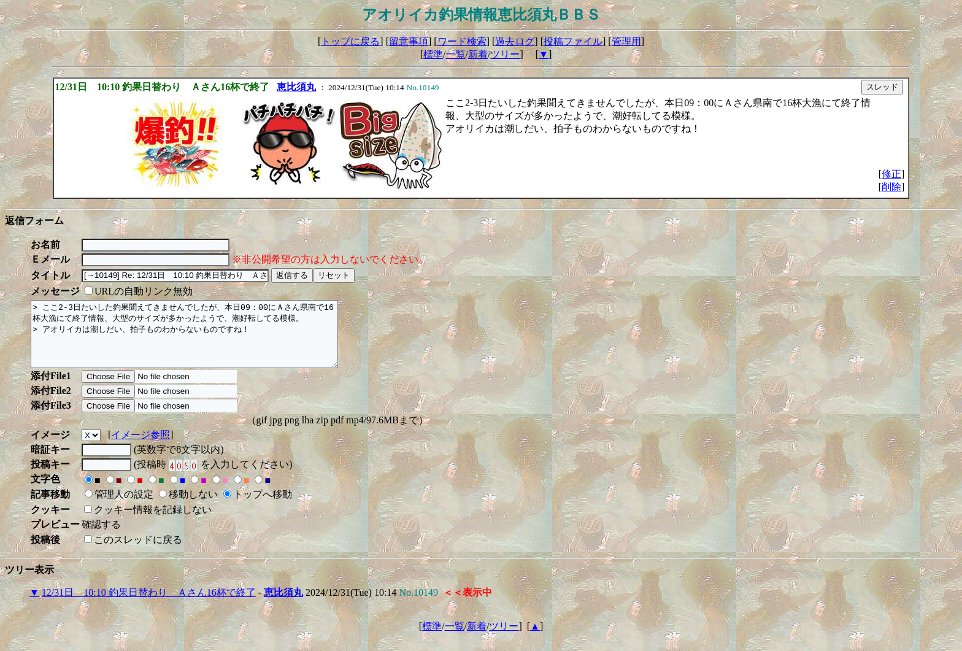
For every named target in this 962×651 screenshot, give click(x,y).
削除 (891, 187)
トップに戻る (350, 41)
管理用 (626, 41)
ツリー (505, 54)
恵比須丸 (296, 87)
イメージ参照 (140, 447)
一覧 (456, 54)
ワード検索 (462, 41)
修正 (891, 174)
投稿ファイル (573, 41)
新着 (478, 54)
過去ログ (514, 41)
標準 (433, 54)
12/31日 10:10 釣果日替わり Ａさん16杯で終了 (149, 605)
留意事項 (408, 41)
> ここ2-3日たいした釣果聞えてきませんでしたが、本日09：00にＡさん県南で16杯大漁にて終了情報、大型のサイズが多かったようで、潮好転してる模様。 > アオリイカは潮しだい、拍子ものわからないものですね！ (203, 340)
